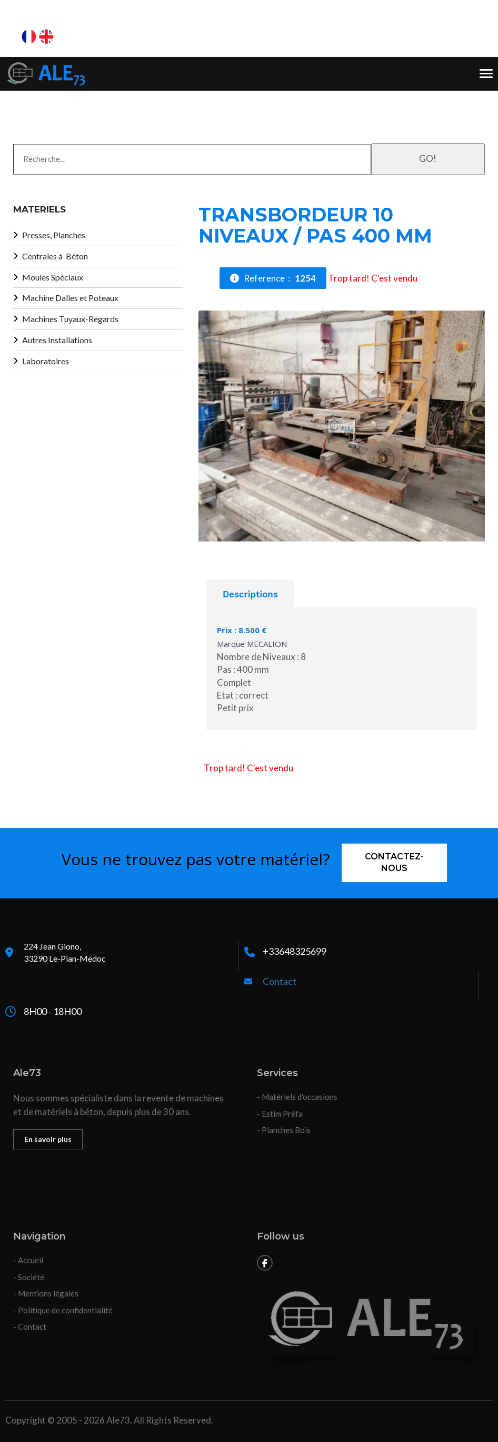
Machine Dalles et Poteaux (70, 298)
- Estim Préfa (280, 1113)
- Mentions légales (45, 1293)
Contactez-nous (394, 862)
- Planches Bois (284, 1130)
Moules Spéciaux (52, 277)
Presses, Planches (53, 235)
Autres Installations (57, 340)
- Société (28, 1277)
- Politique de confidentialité (63, 1310)
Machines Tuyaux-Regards (70, 319)
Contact (279, 981)
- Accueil (28, 1260)
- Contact (29, 1326)
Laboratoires (45, 361)
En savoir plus (48, 1139)
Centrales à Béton (55, 256)
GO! (427, 158)
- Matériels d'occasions (297, 1096)
